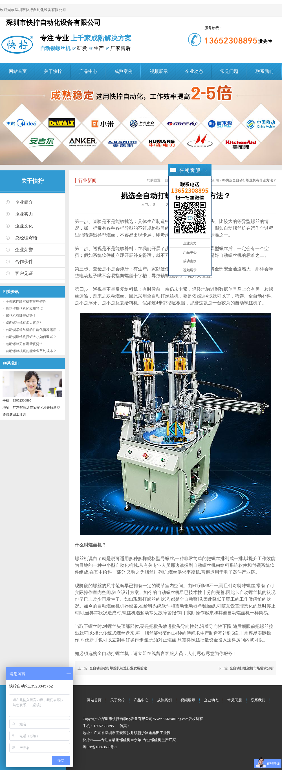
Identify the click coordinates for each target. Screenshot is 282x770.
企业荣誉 (24, 249)
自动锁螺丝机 (119, 740)
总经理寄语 (26, 237)
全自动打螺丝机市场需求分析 (252, 668)
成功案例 (190, 261)
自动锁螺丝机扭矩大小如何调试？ (31, 337)
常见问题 (229, 71)
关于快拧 (53, 71)
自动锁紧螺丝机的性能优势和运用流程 (34, 330)
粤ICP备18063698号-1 (100, 747)
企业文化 (24, 226)
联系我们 (264, 71)
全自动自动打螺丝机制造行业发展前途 (118, 668)
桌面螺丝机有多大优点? (23, 323)
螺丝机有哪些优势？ (21, 316)
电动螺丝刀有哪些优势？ (24, 344)
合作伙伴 (24, 261)
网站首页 (18, 71)
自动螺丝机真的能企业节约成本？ (31, 351)
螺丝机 (155, 740)
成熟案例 (123, 71)
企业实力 (24, 214)
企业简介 (24, 202)
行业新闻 (87, 180)
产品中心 (88, 71)
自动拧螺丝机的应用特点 (24, 309)
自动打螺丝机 (165, 296)
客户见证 (24, 273)
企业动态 (194, 71)
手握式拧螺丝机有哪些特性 (26, 301)
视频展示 (159, 71)
